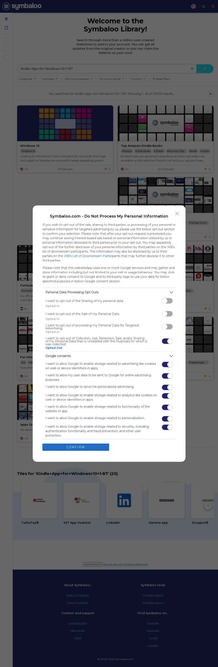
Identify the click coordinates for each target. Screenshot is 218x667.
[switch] (167, 301)
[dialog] (109, 333)
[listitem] (109, 292)
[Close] (177, 214)
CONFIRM (75, 447)
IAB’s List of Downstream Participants (92, 256)
